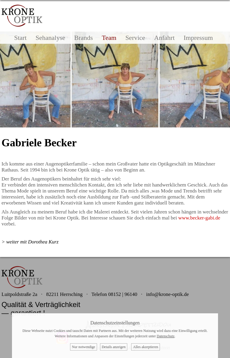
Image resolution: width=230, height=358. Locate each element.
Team (109, 37)
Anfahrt (164, 37)
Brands (83, 37)
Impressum (198, 37)
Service (135, 37)
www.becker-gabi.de (199, 218)
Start (20, 37)
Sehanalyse (50, 37)
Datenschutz (165, 336)
